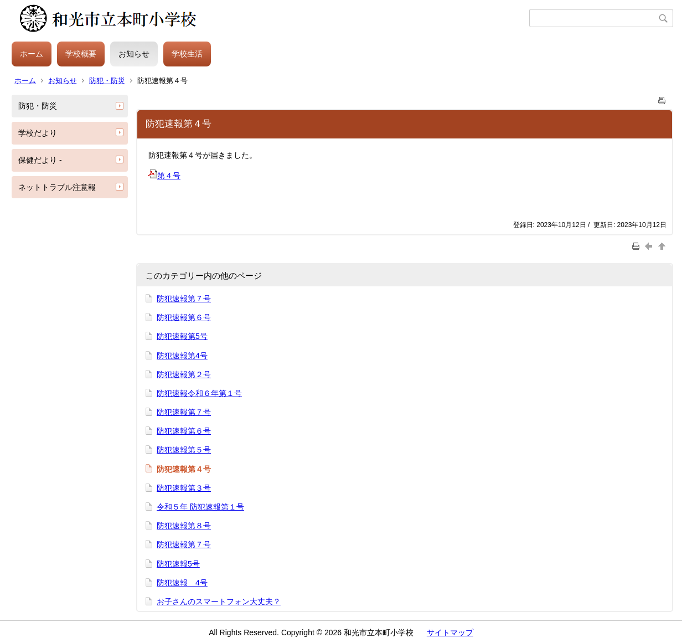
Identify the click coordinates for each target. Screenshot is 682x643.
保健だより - (40, 160)
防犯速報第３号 (184, 487)
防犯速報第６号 (184, 317)
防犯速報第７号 (184, 298)
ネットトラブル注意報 (57, 187)
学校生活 (187, 53)
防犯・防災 (107, 80)
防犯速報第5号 (182, 336)
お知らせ (133, 53)
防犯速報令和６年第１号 (199, 393)
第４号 (164, 175)
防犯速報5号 (178, 563)
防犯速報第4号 (182, 355)
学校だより (37, 132)
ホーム (31, 53)
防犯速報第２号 (184, 374)
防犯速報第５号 (184, 449)
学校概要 (80, 53)
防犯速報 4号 (182, 582)
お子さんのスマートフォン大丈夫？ (219, 601)
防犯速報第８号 (184, 525)
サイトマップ (450, 632)
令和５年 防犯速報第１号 (200, 506)
